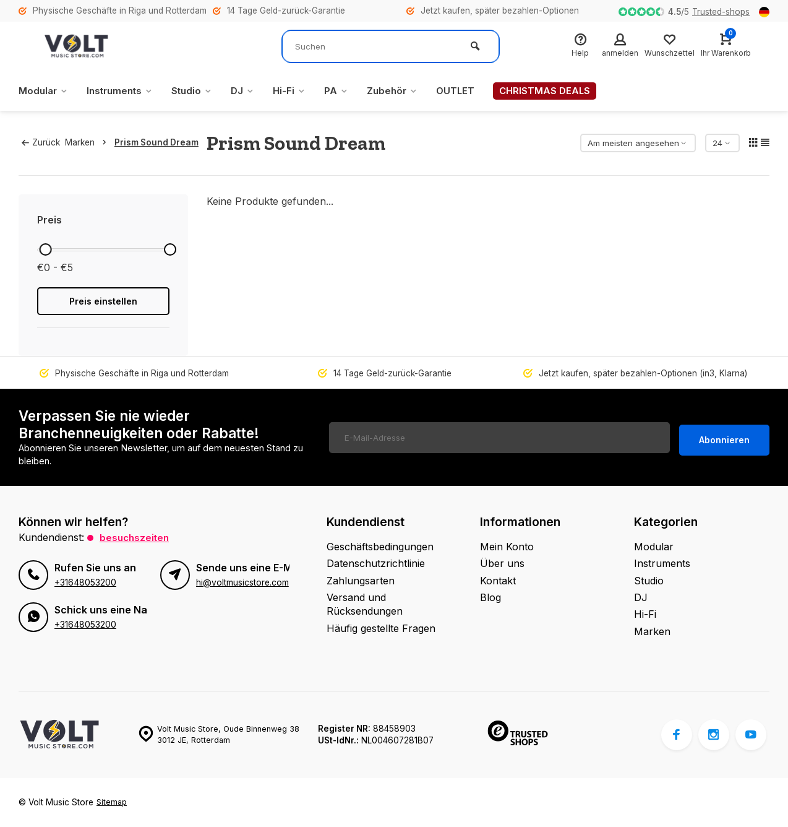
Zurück (41, 142)
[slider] (46, 249)
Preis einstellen (103, 301)
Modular (45, 91)
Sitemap (112, 802)
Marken (92, 142)
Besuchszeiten (136, 537)
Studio (199, 91)
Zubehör (405, 91)
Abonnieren (724, 437)
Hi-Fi (300, 91)
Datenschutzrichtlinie (376, 563)
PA (347, 91)
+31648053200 (85, 582)
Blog (490, 597)
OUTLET (470, 91)
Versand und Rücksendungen (365, 604)
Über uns (502, 563)
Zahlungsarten (361, 580)
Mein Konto (507, 546)
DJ (251, 91)
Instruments (124, 91)
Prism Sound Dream (161, 142)
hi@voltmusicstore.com (242, 582)
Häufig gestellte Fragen (381, 628)
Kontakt (498, 580)
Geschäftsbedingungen (380, 546)
